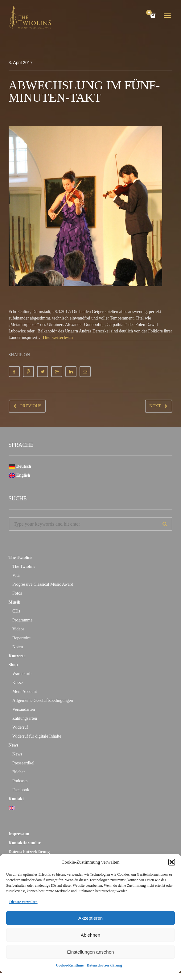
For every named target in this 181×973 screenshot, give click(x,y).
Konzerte (17, 655)
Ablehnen (90, 935)
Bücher (18, 772)
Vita (15, 575)
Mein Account (24, 691)
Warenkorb (21, 673)
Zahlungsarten (24, 718)
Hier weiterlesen (58, 337)
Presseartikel (23, 763)
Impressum (19, 834)
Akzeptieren (90, 918)
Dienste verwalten (23, 902)
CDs (16, 611)
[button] (172, 862)
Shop (13, 664)
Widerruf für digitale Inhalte (36, 736)
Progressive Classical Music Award (42, 584)
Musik (14, 602)
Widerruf (20, 727)
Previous (30, 406)
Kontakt (16, 798)
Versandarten (23, 709)
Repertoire (21, 638)
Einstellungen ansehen (90, 952)
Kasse (17, 682)
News (14, 745)
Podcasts (19, 781)
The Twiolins (20, 557)
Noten (17, 647)
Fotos (17, 593)
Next (155, 406)
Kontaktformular (25, 843)
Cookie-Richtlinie (70, 965)
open (167, 15)
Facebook (20, 790)
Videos (18, 629)
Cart (150, 13)
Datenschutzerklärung (104, 965)
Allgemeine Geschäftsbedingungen (42, 700)
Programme (22, 620)
